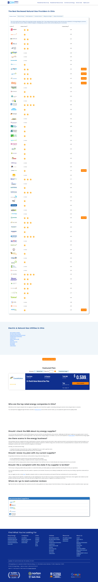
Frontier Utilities (25, 540)
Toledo (36, 542)
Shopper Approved (32, 568)
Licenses (78, 555)
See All (36, 545)
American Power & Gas (26, 539)
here (24, 474)
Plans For (46, 371)
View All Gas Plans (49, 359)
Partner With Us (79, 539)
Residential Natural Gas (56, 2)
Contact (78, 537)
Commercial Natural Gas (13, 542)
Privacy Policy (79, 545)
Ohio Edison (12, 344)
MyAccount (86, 2)
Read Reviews (65, 539)
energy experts (72, 435)
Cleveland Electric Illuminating (16, 336)
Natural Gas (39, 371)
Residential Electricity (43, 2)
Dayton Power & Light (14, 339)
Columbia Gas (13, 337)
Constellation (24, 537)
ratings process (38, 409)
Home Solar (79, 2)
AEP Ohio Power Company (15, 334)
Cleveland (37, 539)
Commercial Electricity (12, 540)
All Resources (65, 540)
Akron (36, 544)
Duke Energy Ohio (13, 341)
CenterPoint (51, 540)
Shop (84, 69)
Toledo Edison (13, 345)
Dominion (12, 340)
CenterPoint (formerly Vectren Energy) (17, 335)
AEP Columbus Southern (15, 332)
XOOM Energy (24, 542)
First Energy (12, 343)
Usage (63, 371)
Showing (31, 371)
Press (77, 540)
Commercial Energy (69, 2)
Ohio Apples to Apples (67, 537)
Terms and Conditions (80, 548)
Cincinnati (37, 540)
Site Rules (78, 546)
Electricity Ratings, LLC (32, 564)
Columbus (37, 537)
